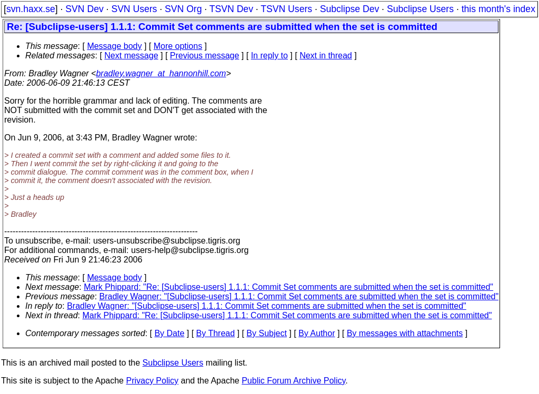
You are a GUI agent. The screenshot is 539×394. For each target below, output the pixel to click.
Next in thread (326, 55)
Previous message (204, 55)
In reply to (269, 55)
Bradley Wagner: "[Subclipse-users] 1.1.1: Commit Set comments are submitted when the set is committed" (299, 296)
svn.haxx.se (30, 9)
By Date (169, 333)
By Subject (266, 333)
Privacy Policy (152, 380)
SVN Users (134, 9)
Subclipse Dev (349, 9)
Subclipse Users (420, 9)
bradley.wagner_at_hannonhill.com (161, 73)
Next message (131, 55)
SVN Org (183, 9)
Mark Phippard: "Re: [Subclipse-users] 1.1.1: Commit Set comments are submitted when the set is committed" (288, 286)
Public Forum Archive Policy (293, 380)
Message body (114, 46)
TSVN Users (286, 9)
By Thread (215, 333)
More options (178, 46)
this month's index (498, 9)
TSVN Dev (231, 9)
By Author (316, 333)
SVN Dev (84, 9)
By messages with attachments (405, 333)
